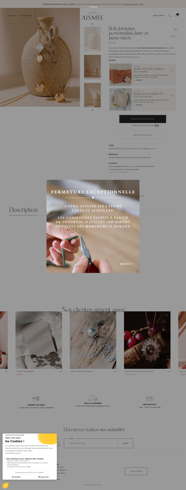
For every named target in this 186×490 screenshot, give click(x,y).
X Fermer (93, 7)
